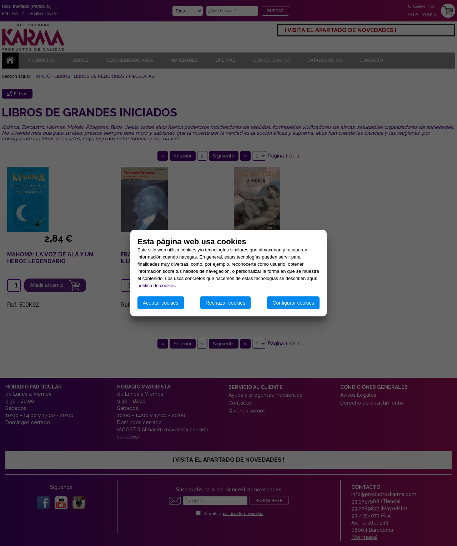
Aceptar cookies (161, 303)
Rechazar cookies (225, 303)
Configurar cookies (293, 303)
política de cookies (156, 285)
